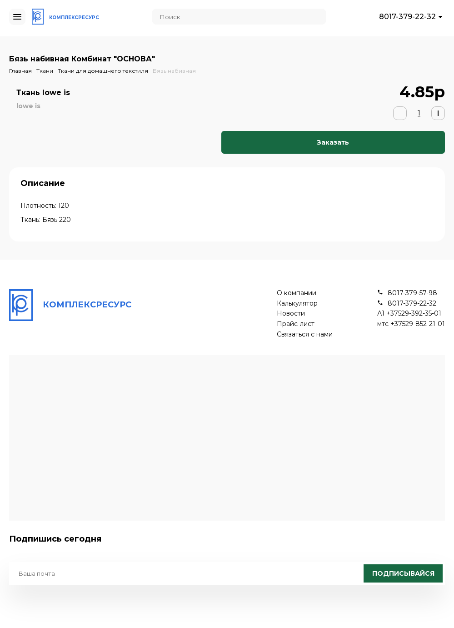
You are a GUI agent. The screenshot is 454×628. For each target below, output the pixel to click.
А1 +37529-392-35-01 (409, 313)
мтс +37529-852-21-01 (411, 324)
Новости (291, 313)
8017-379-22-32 (407, 16)
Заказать (333, 142)
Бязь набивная (174, 70)
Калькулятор (297, 303)
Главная (20, 70)
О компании (296, 293)
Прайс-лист (295, 324)
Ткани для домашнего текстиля (103, 70)
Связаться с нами (305, 334)
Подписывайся (403, 573)
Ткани (44, 70)
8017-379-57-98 (412, 293)
